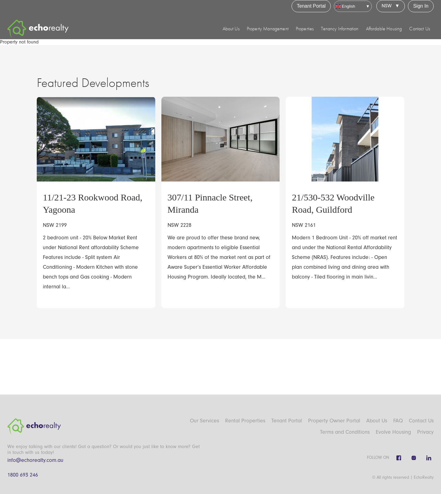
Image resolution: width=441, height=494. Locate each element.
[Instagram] (414, 458)
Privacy (425, 432)
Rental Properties (245, 420)
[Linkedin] (429, 458)
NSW (387, 6)
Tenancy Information (339, 29)
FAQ (398, 420)
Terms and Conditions (345, 432)
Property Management (267, 29)
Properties (305, 29)
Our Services (204, 420)
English (345, 6)
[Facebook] (399, 458)
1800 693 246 (22, 475)
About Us (231, 29)
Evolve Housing (393, 432)
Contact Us (419, 29)
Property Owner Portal (334, 420)
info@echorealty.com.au (35, 460)
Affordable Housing (384, 29)
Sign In (420, 6)
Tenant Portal (311, 6)
